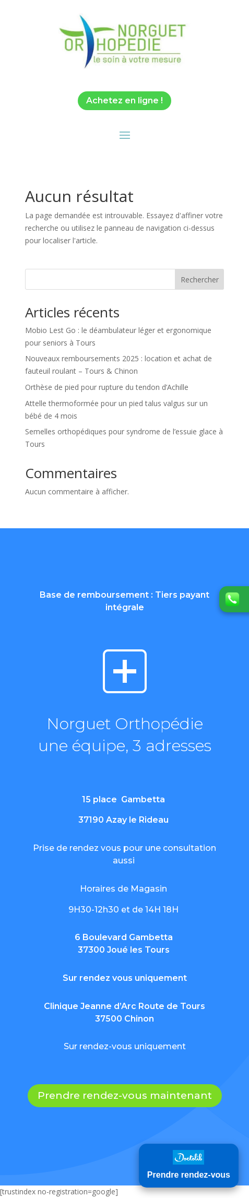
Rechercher (200, 279)
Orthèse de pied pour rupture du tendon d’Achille (106, 387)
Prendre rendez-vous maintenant (125, 1095)
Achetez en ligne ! (124, 100)
